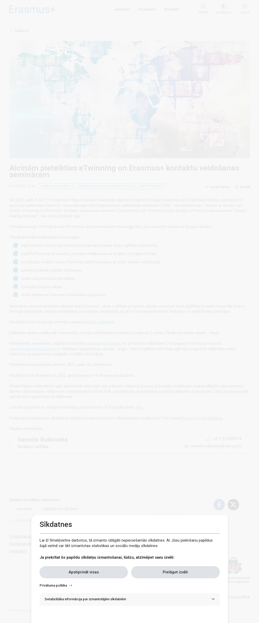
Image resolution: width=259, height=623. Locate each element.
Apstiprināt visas (84, 572)
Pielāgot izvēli (175, 572)
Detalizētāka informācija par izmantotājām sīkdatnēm (85, 599)
